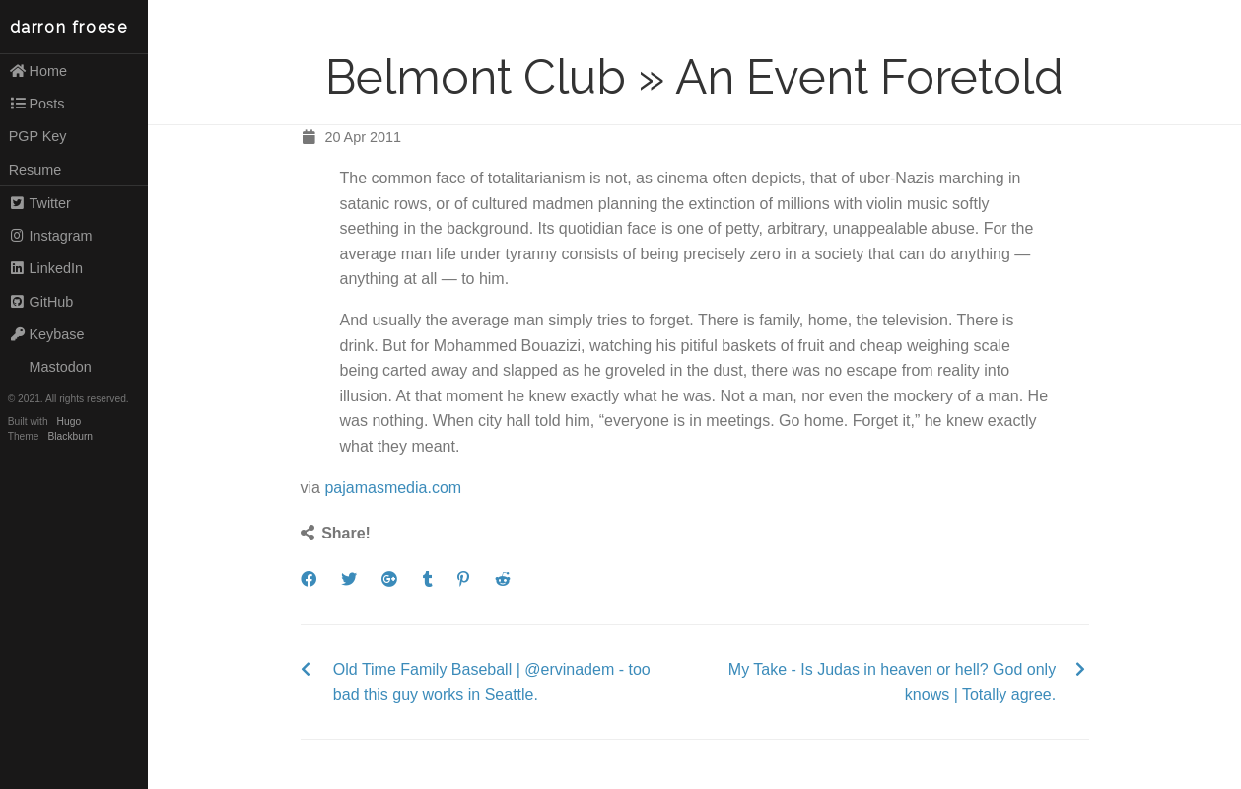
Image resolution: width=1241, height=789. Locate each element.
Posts (37, 103)
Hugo (69, 421)
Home (38, 71)
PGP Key (38, 136)
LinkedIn (46, 268)
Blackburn (71, 436)
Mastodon (50, 367)
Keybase (47, 334)
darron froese (69, 27)
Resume (35, 170)
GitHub (41, 302)
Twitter (40, 203)
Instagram (51, 236)
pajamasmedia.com (392, 487)
